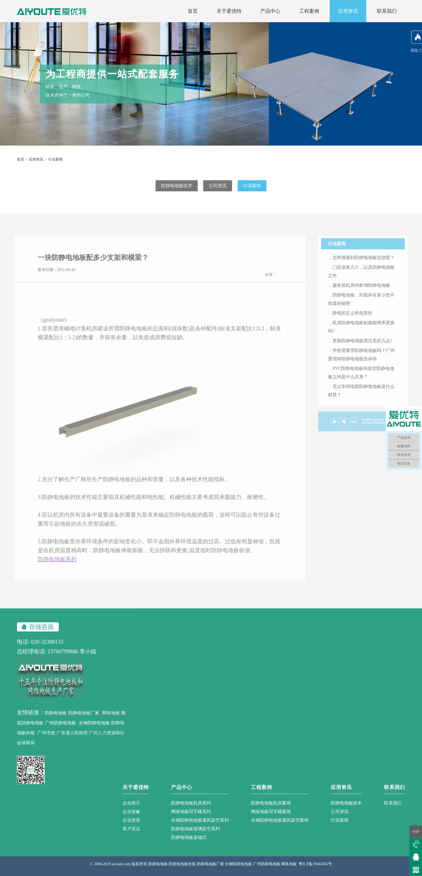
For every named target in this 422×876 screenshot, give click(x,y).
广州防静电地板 (60, 727)
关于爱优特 (229, 11)
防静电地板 (56, 717)
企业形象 (131, 816)
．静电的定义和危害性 (355, 317)
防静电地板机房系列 (191, 807)
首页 (193, 11)
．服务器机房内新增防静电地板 (364, 290)
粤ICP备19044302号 (315, 869)
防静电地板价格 (182, 869)
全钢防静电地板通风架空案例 (280, 824)
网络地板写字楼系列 (191, 816)
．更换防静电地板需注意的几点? (365, 345)
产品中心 (270, 11)
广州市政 (46, 737)
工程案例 (309, 11)
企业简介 (131, 807)
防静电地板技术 (176, 185)
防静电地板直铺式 (189, 842)
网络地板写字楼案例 (271, 816)
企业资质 (131, 824)
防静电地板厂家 (83, 717)
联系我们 (387, 11)
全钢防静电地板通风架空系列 (200, 824)
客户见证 (131, 833)
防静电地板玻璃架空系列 (195, 833)
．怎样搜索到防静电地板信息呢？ (366, 262)
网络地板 (111, 717)
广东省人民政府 (72, 737)
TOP (415, 831)
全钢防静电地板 (94, 727)
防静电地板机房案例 (271, 807)
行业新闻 (252, 185)
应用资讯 (348, 11)
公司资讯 (218, 185)
